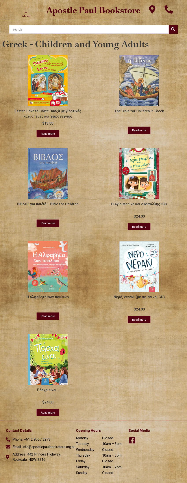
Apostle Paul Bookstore (93, 10)
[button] (26, 9)
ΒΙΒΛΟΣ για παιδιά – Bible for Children (47, 204)
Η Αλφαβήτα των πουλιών (47, 297)
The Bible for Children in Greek (139, 111)
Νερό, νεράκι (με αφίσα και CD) (139, 297)
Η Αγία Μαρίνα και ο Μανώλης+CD (139, 204)
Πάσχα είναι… (48, 390)
